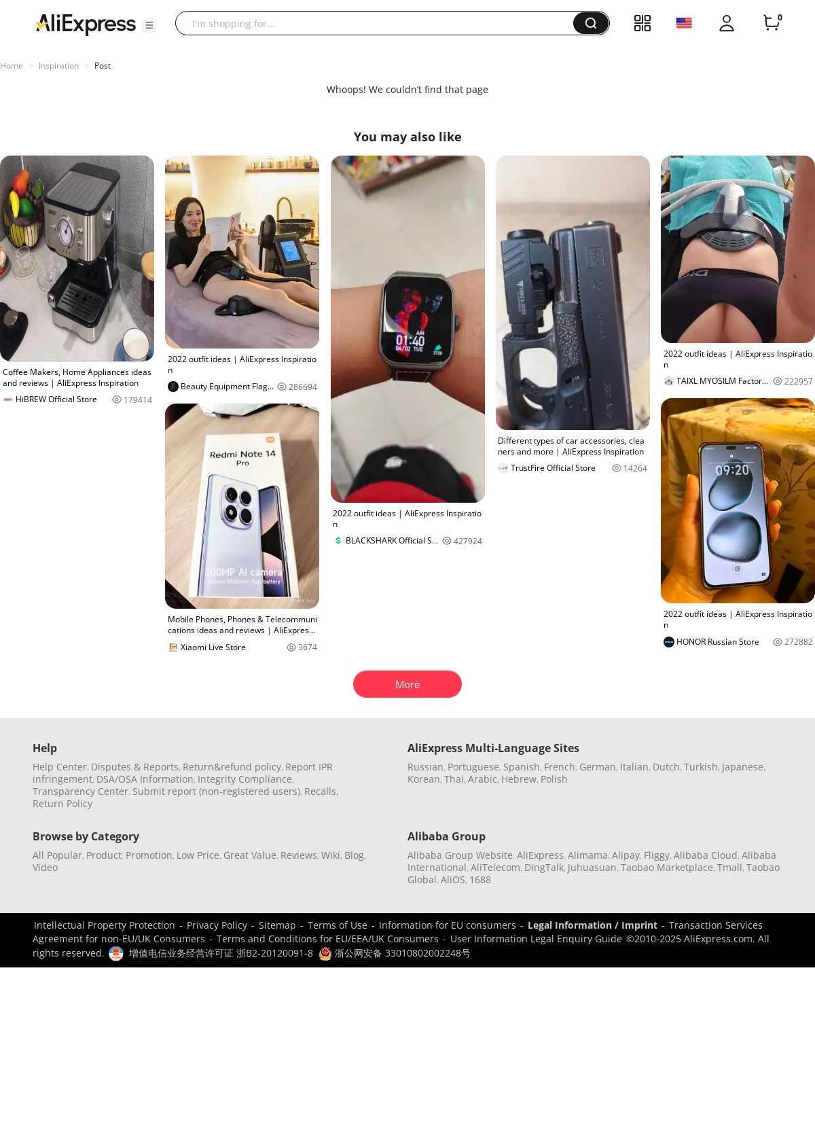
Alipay (626, 855)
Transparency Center (80, 791)
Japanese (742, 766)
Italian (634, 766)
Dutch (666, 766)
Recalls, (321, 791)
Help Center (60, 766)
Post (102, 65)
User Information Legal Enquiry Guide (536, 938)
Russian (425, 766)
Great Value (249, 855)
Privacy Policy (217, 925)
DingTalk (544, 867)
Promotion (149, 855)
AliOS (453, 879)
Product (104, 855)
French (559, 766)
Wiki (330, 855)
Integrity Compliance (245, 778)
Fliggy (657, 855)
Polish (554, 778)
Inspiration (59, 65)
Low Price (198, 855)
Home (11, 65)
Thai (454, 778)
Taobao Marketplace (667, 867)
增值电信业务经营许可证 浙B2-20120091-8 (221, 952)
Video (45, 867)
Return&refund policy (232, 766)
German (597, 766)
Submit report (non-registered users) (216, 791)
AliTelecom (495, 867)
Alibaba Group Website (460, 855)
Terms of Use (337, 925)
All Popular (57, 855)
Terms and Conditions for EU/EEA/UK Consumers (328, 938)
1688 (480, 879)
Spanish (521, 766)
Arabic (482, 778)
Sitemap (277, 925)
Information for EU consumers (447, 925)
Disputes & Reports (135, 766)
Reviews (298, 855)
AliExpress (540, 855)
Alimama (588, 855)
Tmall (729, 867)
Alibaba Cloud (706, 855)
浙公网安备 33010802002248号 (395, 952)
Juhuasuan (592, 867)
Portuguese (473, 766)
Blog (354, 855)
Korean (424, 778)
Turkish (701, 766)
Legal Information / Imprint (592, 925)
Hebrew (519, 778)
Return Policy (62, 803)
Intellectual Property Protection (104, 925)
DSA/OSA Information (145, 778)
